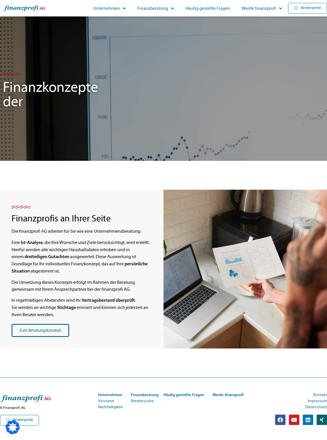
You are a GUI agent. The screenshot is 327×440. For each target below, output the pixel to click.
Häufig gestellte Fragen (207, 8)
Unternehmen (109, 8)
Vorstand (106, 401)
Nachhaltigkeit (110, 407)
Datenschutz (316, 407)
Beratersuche (142, 401)
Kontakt (320, 395)
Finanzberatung (155, 8)
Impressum (317, 401)
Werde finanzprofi (262, 8)
